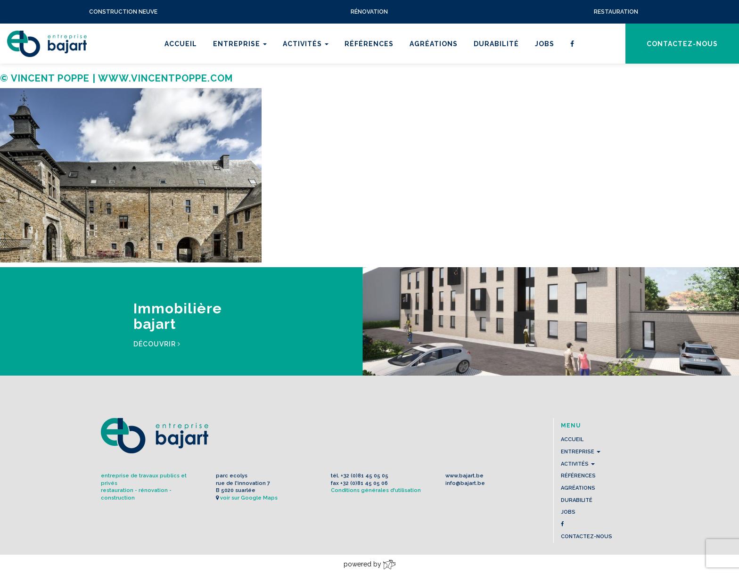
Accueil (180, 44)
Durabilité (496, 44)
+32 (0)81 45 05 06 (364, 483)
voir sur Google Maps (249, 498)
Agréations (434, 44)
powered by (369, 564)
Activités (305, 44)
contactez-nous (682, 44)
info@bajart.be (465, 483)
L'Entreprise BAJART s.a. (47, 44)
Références (369, 44)
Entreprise (240, 44)
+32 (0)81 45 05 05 (364, 476)
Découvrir (157, 344)
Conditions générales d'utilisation (376, 490)
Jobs (544, 44)
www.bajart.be (464, 476)
